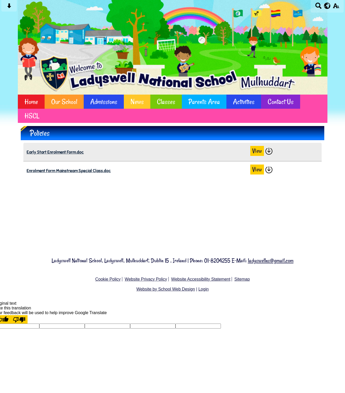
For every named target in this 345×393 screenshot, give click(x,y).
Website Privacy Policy (146, 279)
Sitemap (242, 279)
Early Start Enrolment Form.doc (55, 152)
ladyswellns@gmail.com (271, 260)
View (257, 151)
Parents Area (204, 101)
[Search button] (318, 7)
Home (31, 101)
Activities (243, 101)
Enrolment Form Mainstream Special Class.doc (68, 170)
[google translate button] (327, 6)
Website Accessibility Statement (200, 279)
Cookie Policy (108, 279)
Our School (64, 101)
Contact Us (281, 101)
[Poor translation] (19, 319)
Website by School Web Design (165, 289)
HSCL (31, 115)
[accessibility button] (336, 7)
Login (203, 289)
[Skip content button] (9, 7)
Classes (166, 101)
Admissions (103, 101)
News (137, 101)
